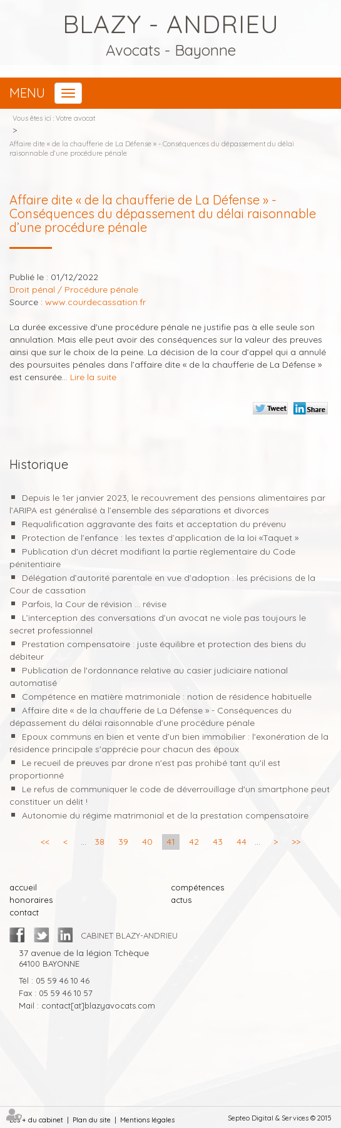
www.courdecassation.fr (95, 302)
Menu (27, 93)
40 (147, 841)
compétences (197, 887)
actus (181, 900)
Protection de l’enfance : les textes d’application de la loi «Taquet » (160, 537)
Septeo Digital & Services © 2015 (280, 1118)
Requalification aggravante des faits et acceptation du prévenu (154, 524)
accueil (23, 887)
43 (218, 841)
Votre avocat (75, 118)
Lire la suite (93, 377)
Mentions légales (147, 1119)
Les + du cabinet (36, 1119)
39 (123, 841)
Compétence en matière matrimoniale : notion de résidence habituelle (167, 696)
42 (194, 841)
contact (24, 912)
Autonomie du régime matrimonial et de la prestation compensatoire (165, 815)
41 (170, 841)
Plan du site (92, 1119)
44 (242, 841)
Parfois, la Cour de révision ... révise (94, 604)
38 (99, 841)
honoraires (31, 900)
